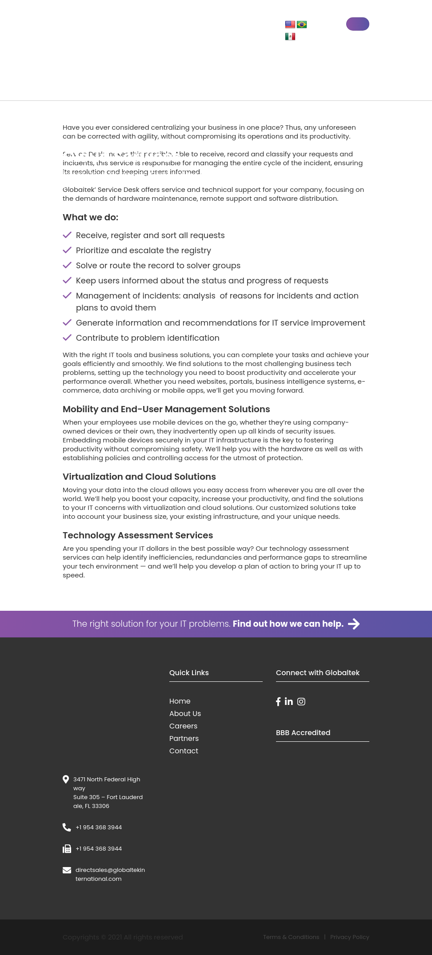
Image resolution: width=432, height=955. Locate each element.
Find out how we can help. (296, 624)
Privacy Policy (349, 937)
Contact (183, 751)
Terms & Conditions (291, 937)
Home (180, 701)
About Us (185, 713)
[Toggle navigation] (357, 24)
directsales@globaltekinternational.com (110, 874)
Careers (183, 726)
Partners (184, 738)
